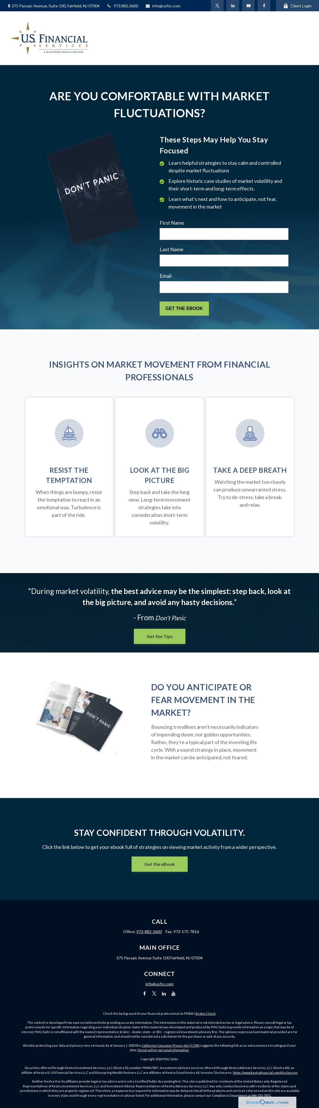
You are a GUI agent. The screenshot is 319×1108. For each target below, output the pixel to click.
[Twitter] (217, 5)
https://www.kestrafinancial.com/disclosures (265, 1072)
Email (166, 276)
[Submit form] (184, 309)
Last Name (171, 249)
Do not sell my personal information (163, 1050)
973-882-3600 (149, 931)
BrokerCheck (206, 1013)
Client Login (297, 5)
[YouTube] (248, 5)
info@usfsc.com (162, 5)
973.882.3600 (122, 5)
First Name (172, 223)
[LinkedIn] (232, 5)
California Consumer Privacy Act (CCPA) (171, 1045)
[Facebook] (264, 5)
